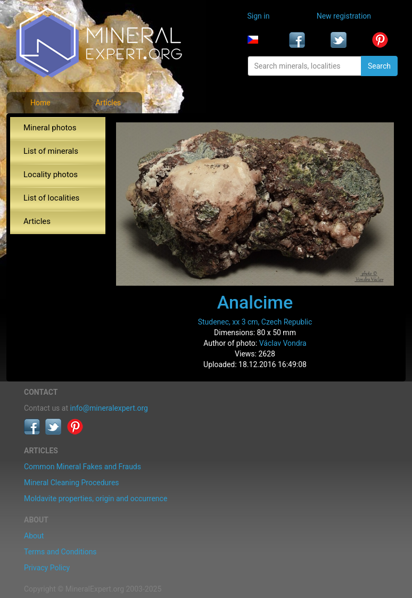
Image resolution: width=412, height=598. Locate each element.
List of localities (51, 198)
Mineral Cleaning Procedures (71, 482)
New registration (344, 16)
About (34, 535)
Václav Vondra (283, 343)
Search (379, 66)
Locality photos (50, 174)
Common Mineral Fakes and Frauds (82, 466)
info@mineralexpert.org (109, 408)
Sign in (259, 16)
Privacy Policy (47, 567)
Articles (108, 102)
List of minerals (50, 151)
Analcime (255, 302)
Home (40, 102)
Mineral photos (50, 127)
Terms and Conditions (60, 551)
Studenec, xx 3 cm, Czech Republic (255, 322)
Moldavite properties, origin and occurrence (95, 498)
